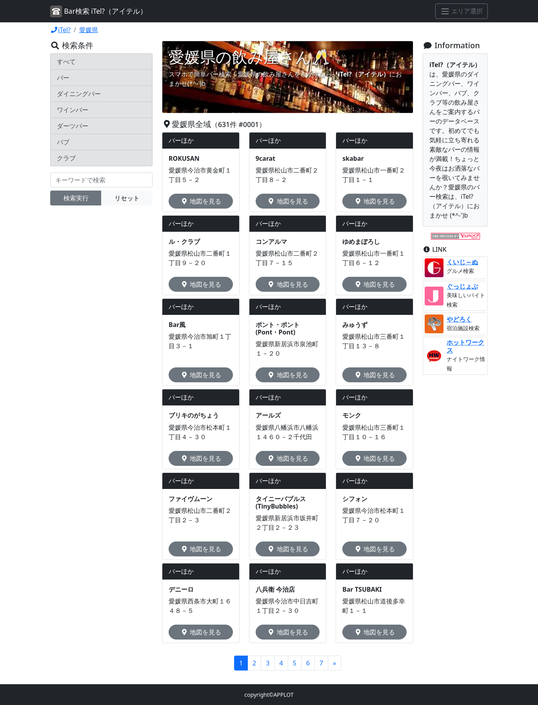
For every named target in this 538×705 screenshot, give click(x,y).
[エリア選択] (461, 11)
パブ (63, 142)
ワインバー (72, 109)
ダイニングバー (79, 93)
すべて (66, 61)
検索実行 (76, 198)
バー (63, 77)
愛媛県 (88, 29)
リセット (127, 198)
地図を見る (200, 201)
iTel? (60, 29)
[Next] (334, 663)
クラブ (66, 158)
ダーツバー (72, 126)
